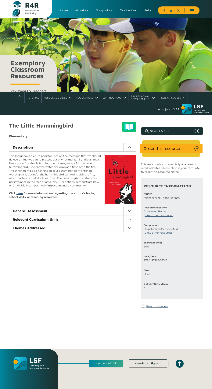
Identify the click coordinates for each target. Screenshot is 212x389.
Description (23, 147)
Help (147, 10)
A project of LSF (106, 363)
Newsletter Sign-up (148, 363)
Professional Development (140, 97)
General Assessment (30, 211)
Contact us (128, 10)
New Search (159, 131)
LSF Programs (112, 97)
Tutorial (33, 97)
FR (192, 10)
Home (63, 10)
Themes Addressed (29, 228)
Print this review (157, 306)
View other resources (159, 215)
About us (82, 10)
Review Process (170, 97)
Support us (104, 10)
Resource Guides (55, 97)
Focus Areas (84, 97)
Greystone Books (155, 211)
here (19, 193)
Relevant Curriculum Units (36, 219)
